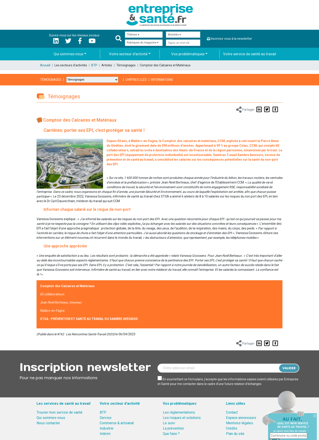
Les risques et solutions (182, 418)
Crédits (231, 428)
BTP (94, 65)
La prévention (173, 428)
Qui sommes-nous (51, 418)
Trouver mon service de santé (59, 412)
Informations (162, 79)
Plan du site (235, 434)
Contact (232, 412)
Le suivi (169, 423)
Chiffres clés (136, 79)
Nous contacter (48, 423)
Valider (289, 368)
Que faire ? (171, 434)
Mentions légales (239, 423)
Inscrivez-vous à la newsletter (229, 38)
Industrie (106, 428)
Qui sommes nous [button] (68, 54)
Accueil (45, 65)
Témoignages (50, 79)
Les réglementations (179, 412)
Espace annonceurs (241, 418)
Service (105, 418)
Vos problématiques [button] (187, 54)
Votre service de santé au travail (249, 54)
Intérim (105, 434)
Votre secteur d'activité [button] (128, 54)
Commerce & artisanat (117, 423)
